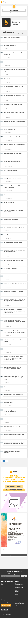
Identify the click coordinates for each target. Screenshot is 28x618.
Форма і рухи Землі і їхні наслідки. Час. (13, 276)
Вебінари (2, 584)
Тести (16, 585)
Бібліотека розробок (19, 584)
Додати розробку (14, 555)
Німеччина (6, 195)
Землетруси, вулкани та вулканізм (12, 178)
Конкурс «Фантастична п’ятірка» (19, 604)
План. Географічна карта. (10, 349)
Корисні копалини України (10, 170)
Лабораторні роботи (19, 587)
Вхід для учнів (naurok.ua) (20, 600)
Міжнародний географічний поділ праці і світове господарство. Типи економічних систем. (14, 378)
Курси (2, 587)
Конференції (3, 585)
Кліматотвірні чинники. (9, 419)
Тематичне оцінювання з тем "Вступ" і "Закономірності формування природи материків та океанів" (13, 358)
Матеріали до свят (18, 602)
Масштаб (6, 387)
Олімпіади (17, 591)
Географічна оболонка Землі (11, 219)
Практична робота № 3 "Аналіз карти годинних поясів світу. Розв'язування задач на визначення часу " (14, 311)
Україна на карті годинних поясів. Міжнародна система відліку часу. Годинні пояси (14, 322)
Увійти (14, 14)
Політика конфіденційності (21, 615)
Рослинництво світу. (9, 202)
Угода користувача (4, 615)
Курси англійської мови (19, 595)
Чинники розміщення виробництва (12, 426)
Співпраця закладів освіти (6, 602)
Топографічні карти (8, 402)
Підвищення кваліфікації (6, 583)
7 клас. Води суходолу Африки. (11, 234)
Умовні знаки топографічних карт (12, 37)
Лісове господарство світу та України (13, 153)
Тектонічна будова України (10, 268)
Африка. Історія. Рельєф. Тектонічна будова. (15, 283)
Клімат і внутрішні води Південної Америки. (15, 121)
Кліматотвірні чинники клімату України (13, 136)
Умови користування (12, 615)
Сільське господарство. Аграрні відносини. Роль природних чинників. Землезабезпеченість (14, 251)
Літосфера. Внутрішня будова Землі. (13, 242)
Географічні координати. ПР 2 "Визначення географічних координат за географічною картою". (14, 301)
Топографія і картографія (10, 45)
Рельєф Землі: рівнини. (9, 129)
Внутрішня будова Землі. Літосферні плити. (14, 227)
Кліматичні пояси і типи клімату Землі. (13, 394)
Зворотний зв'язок (6, 605)
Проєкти (16, 588)
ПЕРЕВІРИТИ (24, 576)
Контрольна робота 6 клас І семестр (13, 104)
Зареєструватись (14, 10)
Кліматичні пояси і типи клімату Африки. (14, 260)
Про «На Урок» (4, 600)
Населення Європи (8, 62)
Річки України (7, 78)
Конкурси (17, 590)
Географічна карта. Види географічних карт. (15, 291)
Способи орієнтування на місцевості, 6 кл (14, 434)
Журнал (16, 583)
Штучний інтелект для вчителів (19, 594)
